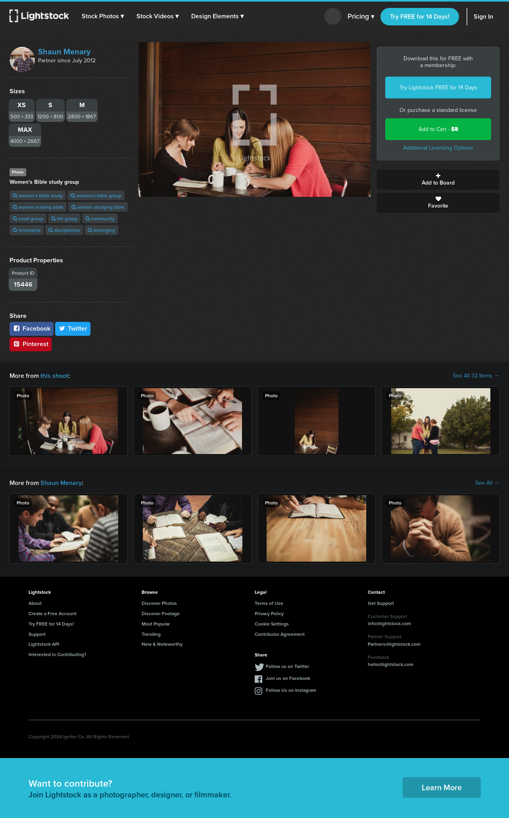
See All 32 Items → (476, 376)
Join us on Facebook (288, 678)
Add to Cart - (438, 129)
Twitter (73, 328)
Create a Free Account (53, 613)
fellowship (26, 230)
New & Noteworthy (162, 644)
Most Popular (156, 623)
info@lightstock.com (389, 623)
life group (64, 218)
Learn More (442, 787)
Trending (151, 634)
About (35, 603)
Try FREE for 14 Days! (419, 16)
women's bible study (38, 195)
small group (28, 218)
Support (37, 634)
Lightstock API (44, 644)
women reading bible (38, 207)
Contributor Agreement (280, 634)
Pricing (361, 16)
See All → (487, 483)
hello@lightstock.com (390, 664)
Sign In (483, 16)
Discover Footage (161, 613)
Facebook (31, 328)
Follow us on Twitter (287, 666)
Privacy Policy (269, 613)
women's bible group (96, 195)
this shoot (54, 375)
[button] (103, 16)
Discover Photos (159, 603)
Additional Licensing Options (438, 148)
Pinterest (30, 343)
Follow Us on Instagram (291, 690)
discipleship (64, 230)
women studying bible (98, 207)
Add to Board (438, 180)
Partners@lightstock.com (394, 644)
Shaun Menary (64, 52)
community (100, 218)
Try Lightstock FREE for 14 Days (438, 87)
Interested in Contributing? (57, 654)
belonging (101, 230)
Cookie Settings (272, 623)
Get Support (381, 603)
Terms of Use (269, 603)
